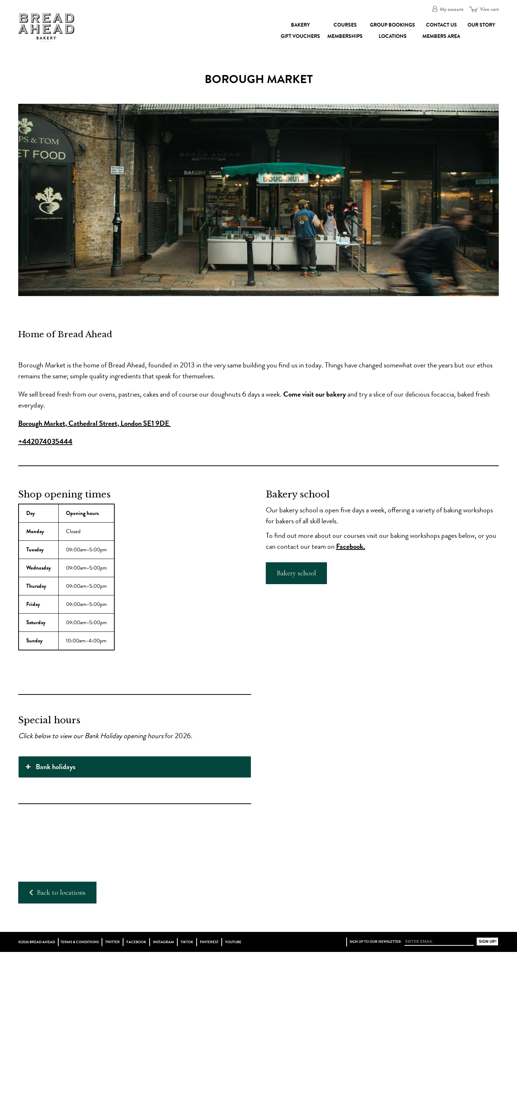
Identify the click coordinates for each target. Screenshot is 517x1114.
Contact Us (441, 24)
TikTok (187, 942)
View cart (489, 9)
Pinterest (209, 942)
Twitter (112, 942)
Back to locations (57, 892)
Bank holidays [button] (49, 766)
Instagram (163, 942)
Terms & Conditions (79, 942)
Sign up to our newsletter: (376, 941)
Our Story (481, 24)
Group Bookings (392, 24)
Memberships (345, 36)
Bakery (300, 24)
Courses (345, 24)
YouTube (233, 942)
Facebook (136, 942)
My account (451, 9)
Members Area (441, 36)
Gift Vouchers (300, 36)
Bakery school (296, 573)
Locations (393, 36)
